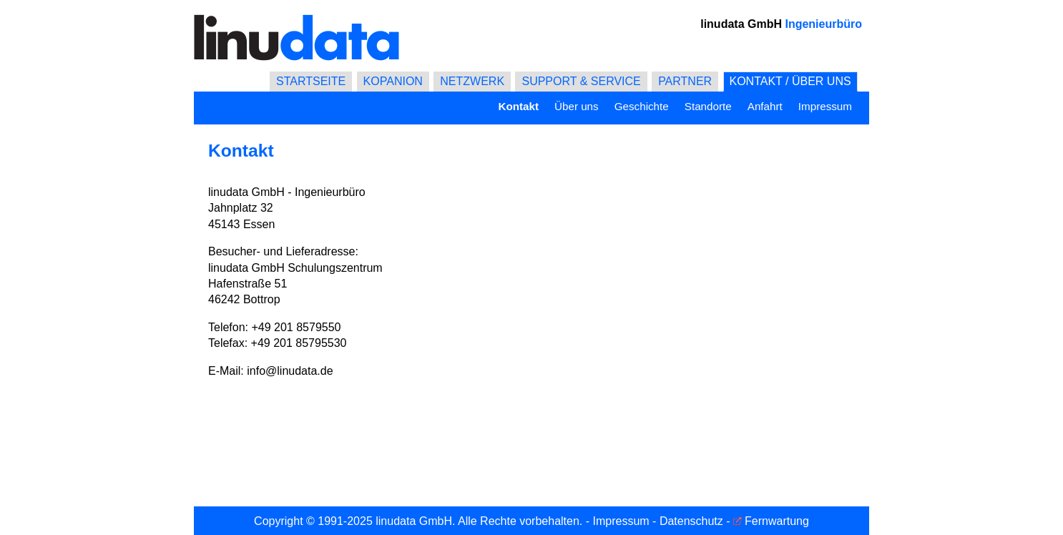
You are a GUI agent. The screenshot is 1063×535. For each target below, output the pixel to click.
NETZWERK (472, 81)
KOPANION (393, 81)
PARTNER (685, 81)
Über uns (576, 106)
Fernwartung (777, 521)
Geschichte (641, 106)
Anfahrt (765, 106)
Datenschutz (691, 521)
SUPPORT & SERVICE (580, 81)
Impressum (825, 106)
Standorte (708, 106)
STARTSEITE (311, 81)
